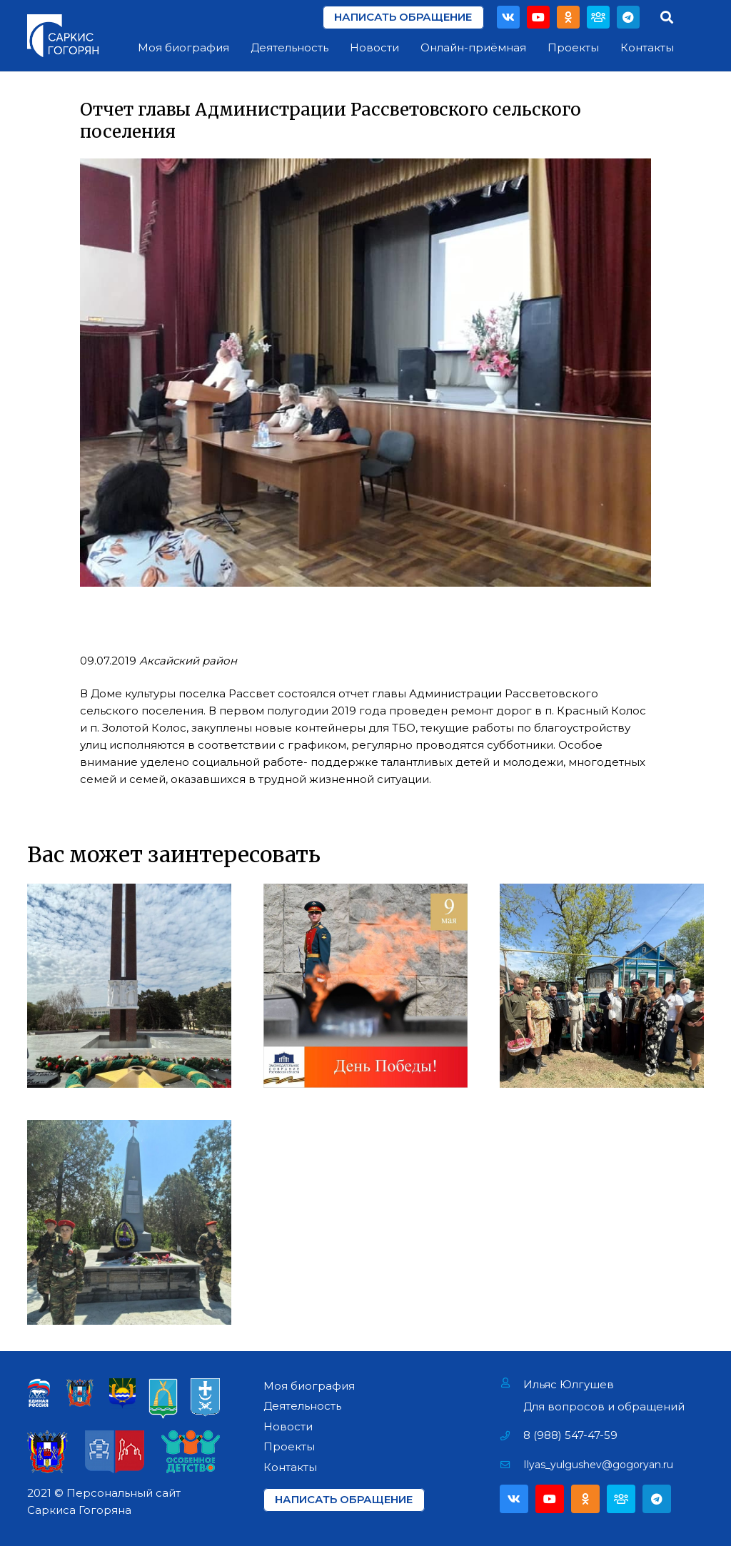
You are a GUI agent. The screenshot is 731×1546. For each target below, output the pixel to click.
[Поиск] (666, 17)
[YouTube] (538, 17)
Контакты (290, 1467)
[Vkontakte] (508, 17)
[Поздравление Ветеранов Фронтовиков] (602, 986)
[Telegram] (628, 17)
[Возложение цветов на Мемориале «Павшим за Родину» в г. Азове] (129, 986)
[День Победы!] (365, 986)
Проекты (289, 1446)
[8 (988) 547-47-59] (511, 1435)
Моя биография (309, 1386)
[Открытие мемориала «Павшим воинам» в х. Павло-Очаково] (129, 1222)
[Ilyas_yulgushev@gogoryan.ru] (511, 1464)
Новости (288, 1426)
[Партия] (598, 17)
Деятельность (302, 1406)
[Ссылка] (63, 35)
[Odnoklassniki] (568, 17)
